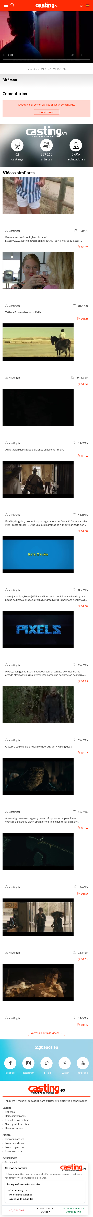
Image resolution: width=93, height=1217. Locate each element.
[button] (82, 5)
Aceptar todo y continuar (76, 1210)
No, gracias (17, 1210)
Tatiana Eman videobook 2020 (23, 312)
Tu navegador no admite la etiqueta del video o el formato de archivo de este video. (46, 37)
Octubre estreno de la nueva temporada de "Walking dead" (39, 746)
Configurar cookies (46, 1210)
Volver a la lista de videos (44, 1032)
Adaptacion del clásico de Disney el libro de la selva (34, 449)
